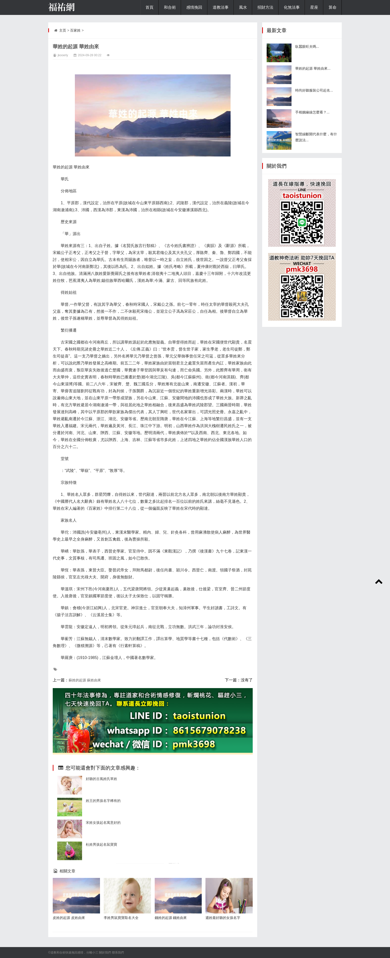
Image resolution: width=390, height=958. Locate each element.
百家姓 (75, 30)
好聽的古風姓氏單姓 (101, 873)
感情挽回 (194, 7)
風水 (243, 7)
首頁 (149, 7)
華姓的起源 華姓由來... (313, 68)
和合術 (170, 7)
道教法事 (221, 7)
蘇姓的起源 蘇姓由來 (85, 680)
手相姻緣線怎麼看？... (312, 112)
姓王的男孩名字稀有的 (103, 895)
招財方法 (265, 7)
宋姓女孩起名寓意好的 (103, 917)
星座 (314, 7)
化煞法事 (292, 7)
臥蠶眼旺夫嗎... (307, 47)
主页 (62, 30)
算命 (333, 7)
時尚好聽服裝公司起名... (314, 90)
